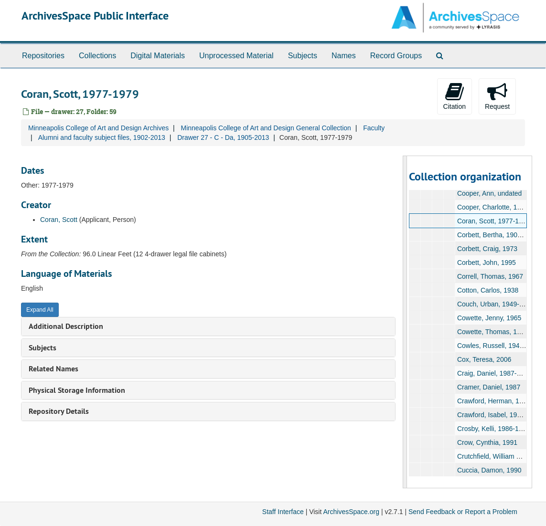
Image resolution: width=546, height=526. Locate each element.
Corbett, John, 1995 (486, 262)
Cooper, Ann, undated (489, 193)
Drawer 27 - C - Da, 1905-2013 (223, 137)
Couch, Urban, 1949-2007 (495, 304)
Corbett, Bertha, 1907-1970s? (501, 235)
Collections (97, 56)
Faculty (374, 128)
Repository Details (59, 411)
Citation (454, 96)
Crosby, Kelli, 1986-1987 (493, 428)
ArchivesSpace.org (351, 511)
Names (344, 56)
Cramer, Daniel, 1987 (488, 387)
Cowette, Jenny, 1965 (489, 318)
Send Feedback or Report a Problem (462, 511)
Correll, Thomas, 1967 (490, 276)
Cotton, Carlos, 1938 (487, 290)
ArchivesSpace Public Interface (95, 15)
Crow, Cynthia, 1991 (487, 442)
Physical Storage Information (77, 390)
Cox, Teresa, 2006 (484, 359)
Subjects (302, 56)
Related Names (53, 369)
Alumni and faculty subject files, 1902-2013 (101, 137)
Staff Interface (283, 511)
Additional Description (66, 326)
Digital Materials (157, 56)
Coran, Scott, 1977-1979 (493, 221)
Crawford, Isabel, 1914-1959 (499, 415)
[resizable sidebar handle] (405, 322)
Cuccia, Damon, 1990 (489, 470)
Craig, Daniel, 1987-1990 (494, 373)
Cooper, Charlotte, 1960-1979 (501, 207)
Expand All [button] (40, 309)
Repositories (43, 56)
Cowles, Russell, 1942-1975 (498, 345)
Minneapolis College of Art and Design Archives (98, 128)
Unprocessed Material (236, 56)
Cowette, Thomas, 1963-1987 (501, 332)
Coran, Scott (58, 219)
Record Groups (396, 56)
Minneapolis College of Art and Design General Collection (266, 128)
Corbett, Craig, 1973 (487, 248)
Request (497, 96)
